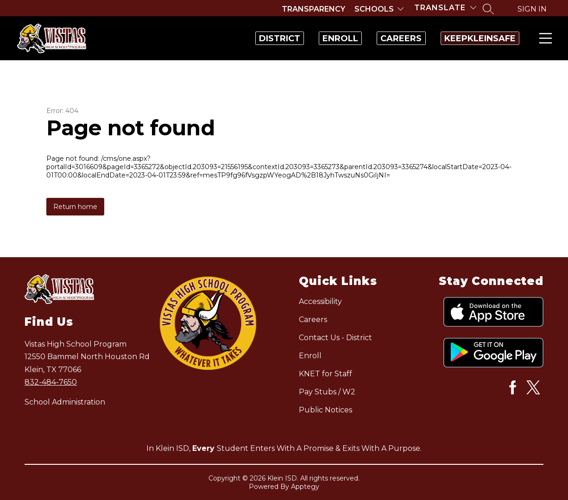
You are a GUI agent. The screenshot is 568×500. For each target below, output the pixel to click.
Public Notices (325, 409)
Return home (75, 207)
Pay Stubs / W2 (327, 391)
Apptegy (305, 486)
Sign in (532, 9)
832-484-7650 (51, 382)
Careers (372, 38)
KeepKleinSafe (470, 38)
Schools (374, 9)
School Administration (65, 402)
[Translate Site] (445, 7)
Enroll (292, 38)
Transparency (313, 9)
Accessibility (320, 301)
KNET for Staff (325, 373)
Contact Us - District (335, 337)
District (212, 38)
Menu (544, 38)
